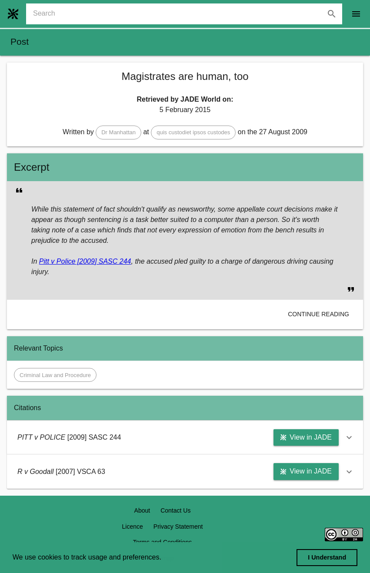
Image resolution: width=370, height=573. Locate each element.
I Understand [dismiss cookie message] (327, 557)
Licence (132, 526)
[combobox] (187, 13)
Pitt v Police (57, 261)
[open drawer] (356, 13)
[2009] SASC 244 (103, 261)
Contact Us (175, 510)
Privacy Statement (178, 526)
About (142, 510)
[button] (118, 132)
